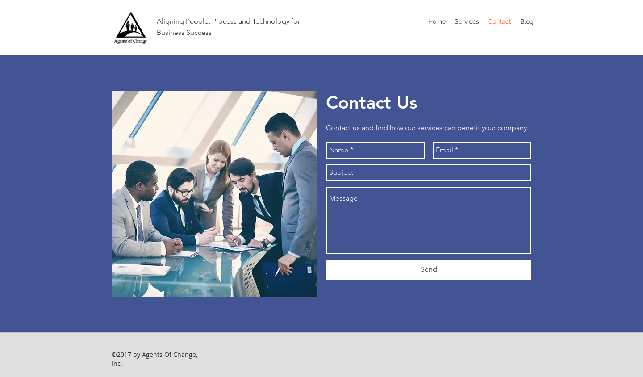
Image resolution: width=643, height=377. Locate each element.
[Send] (428, 270)
